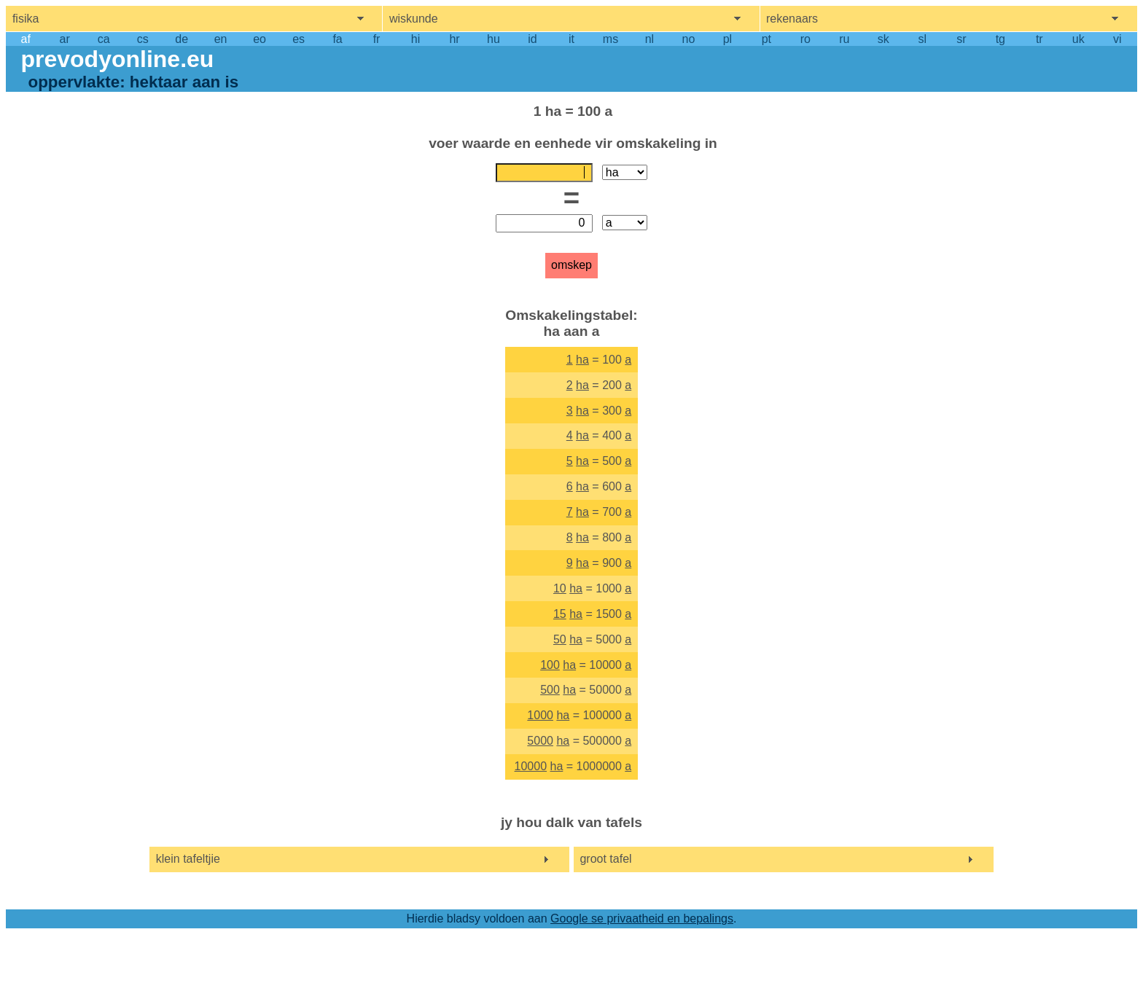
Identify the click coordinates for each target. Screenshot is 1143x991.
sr (961, 39)
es (298, 39)
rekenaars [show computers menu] (792, 18)
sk (883, 39)
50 (559, 639)
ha (582, 359)
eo (259, 39)
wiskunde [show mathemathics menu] (413, 18)
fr (377, 39)
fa (337, 39)
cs (143, 39)
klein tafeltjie (188, 859)
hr (454, 39)
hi (415, 39)
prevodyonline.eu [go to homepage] (117, 59)
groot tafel (605, 859)
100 (550, 665)
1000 (540, 715)
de (181, 39)
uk (1078, 39)
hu (493, 39)
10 (559, 588)
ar (65, 39)
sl (922, 39)
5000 (540, 741)
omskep (571, 265)
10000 (531, 766)
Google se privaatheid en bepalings (641, 918)
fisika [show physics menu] (25, 18)
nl (649, 39)
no (688, 39)
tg (1000, 39)
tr (1039, 39)
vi (1117, 39)
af (26, 39)
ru (844, 39)
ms (610, 39)
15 (559, 614)
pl (727, 39)
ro (805, 39)
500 (550, 689)
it (571, 39)
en (220, 39)
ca (104, 39)
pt (766, 39)
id (532, 39)
